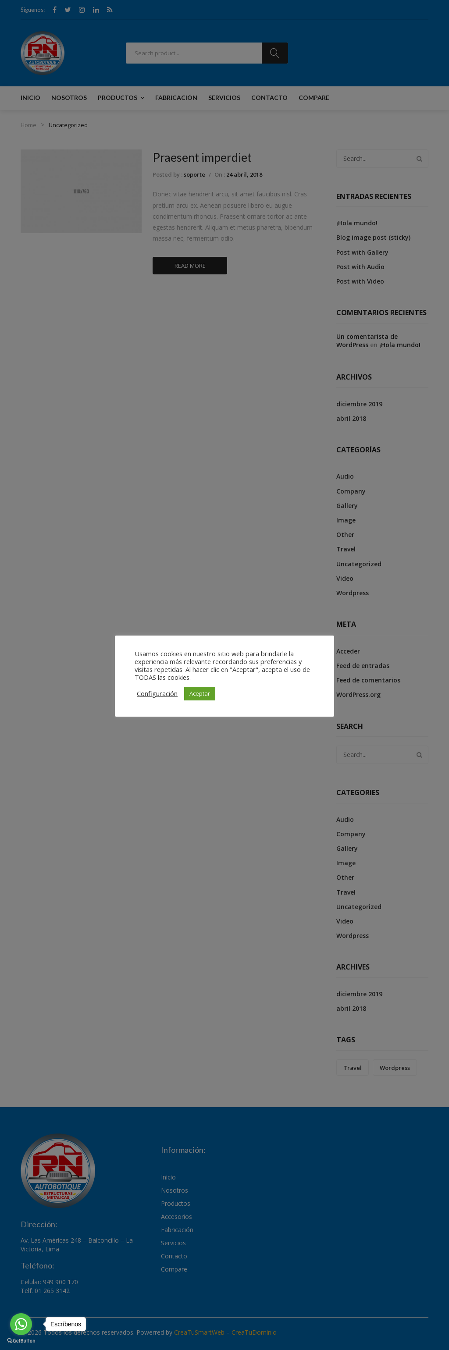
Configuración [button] (157, 693)
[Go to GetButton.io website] (21, 1341)
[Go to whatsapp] (21, 1324)
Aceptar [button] (199, 693)
